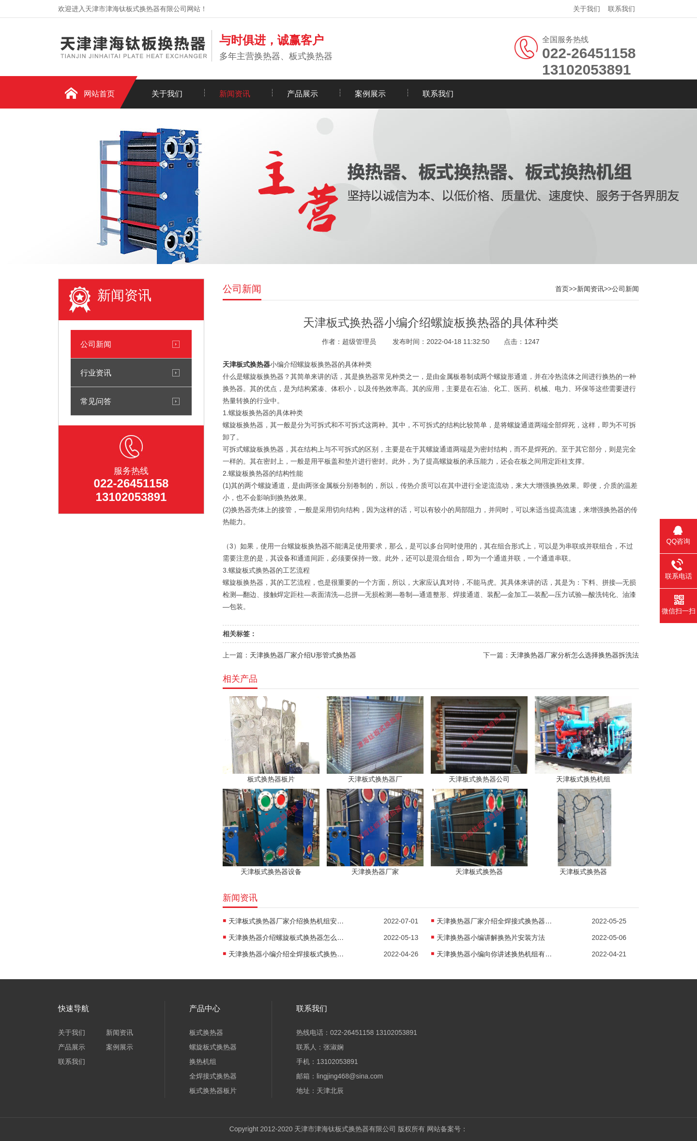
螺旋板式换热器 (213, 1047)
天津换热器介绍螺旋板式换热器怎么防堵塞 (286, 937)
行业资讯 (95, 372)
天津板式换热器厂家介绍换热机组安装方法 (286, 921)
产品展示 (302, 94)
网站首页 (99, 94)
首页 (562, 289)
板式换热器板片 (213, 1090)
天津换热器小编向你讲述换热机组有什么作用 (495, 954)
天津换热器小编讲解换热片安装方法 (491, 937)
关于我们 (586, 9)
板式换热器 (206, 1032)
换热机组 (202, 1061)
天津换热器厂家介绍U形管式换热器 (303, 655)
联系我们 (621, 9)
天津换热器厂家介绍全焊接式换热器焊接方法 (495, 921)
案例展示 (370, 94)
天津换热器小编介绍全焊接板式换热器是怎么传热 (286, 954)
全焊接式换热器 (213, 1076)
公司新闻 (95, 344)
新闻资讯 (234, 94)
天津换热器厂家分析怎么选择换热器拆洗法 (574, 655)
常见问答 (95, 401)
